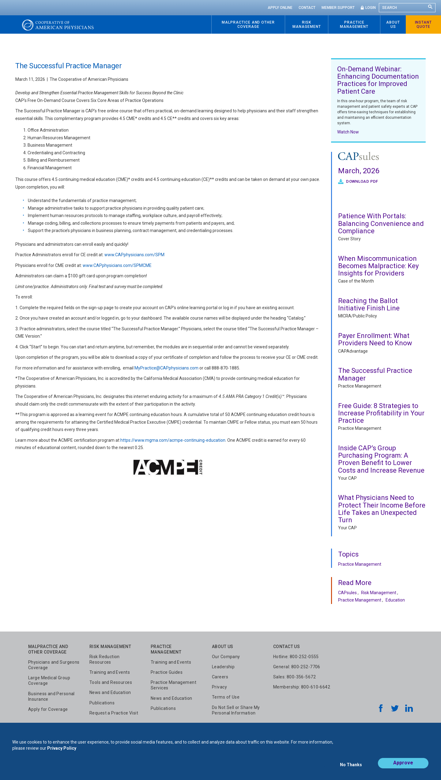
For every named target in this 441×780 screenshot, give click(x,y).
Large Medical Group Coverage (49, 680)
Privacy (219, 686)
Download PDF (361, 181)
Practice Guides (167, 672)
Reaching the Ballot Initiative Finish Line (369, 304)
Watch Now (348, 131)
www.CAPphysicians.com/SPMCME (117, 265)
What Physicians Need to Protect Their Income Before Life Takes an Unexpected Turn (381, 509)
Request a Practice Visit (113, 713)
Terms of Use (225, 697)
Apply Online (280, 8)
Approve (403, 767)
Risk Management (378, 592)
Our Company (226, 656)
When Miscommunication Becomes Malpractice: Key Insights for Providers (378, 266)
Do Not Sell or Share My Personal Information (236, 710)
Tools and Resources (110, 682)
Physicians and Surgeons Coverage (54, 665)
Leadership (223, 666)
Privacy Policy (61, 751)
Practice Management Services (173, 685)
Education (395, 600)
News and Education (110, 692)
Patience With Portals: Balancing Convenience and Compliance (381, 223)
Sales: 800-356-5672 (294, 676)
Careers (220, 676)
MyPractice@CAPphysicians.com (166, 368)
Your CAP (347, 478)
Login (370, 8)
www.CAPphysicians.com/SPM (134, 254)
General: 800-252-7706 (296, 666)
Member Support (338, 8)
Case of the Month (356, 281)
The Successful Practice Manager (375, 374)
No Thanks (351, 766)
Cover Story (349, 238)
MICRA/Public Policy (357, 315)
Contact (307, 8)
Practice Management (359, 386)
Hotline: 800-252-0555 (296, 656)
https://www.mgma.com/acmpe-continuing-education (172, 440)
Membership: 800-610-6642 (301, 686)
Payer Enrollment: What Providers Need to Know (375, 339)
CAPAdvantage (353, 351)
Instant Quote (423, 24)
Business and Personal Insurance (51, 696)
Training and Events (109, 672)
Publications (102, 702)
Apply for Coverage (48, 709)
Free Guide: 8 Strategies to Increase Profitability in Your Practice (381, 413)
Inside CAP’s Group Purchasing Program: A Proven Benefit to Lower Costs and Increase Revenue (381, 459)
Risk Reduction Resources (104, 659)
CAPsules (347, 592)
